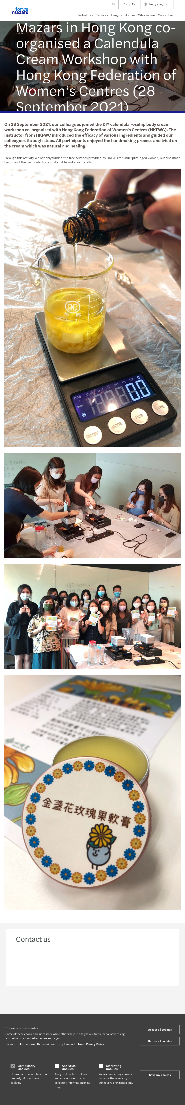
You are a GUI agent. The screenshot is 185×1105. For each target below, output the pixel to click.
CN (126, 4)
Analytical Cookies (69, 1067)
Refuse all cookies (160, 1041)
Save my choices (160, 1075)
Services (102, 15)
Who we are (146, 15)
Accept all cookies (160, 1029)
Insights (116, 15)
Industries (85, 15)
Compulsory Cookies (26, 1067)
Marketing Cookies (113, 1067)
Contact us (165, 15)
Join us (130, 15)
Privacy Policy (95, 1044)
